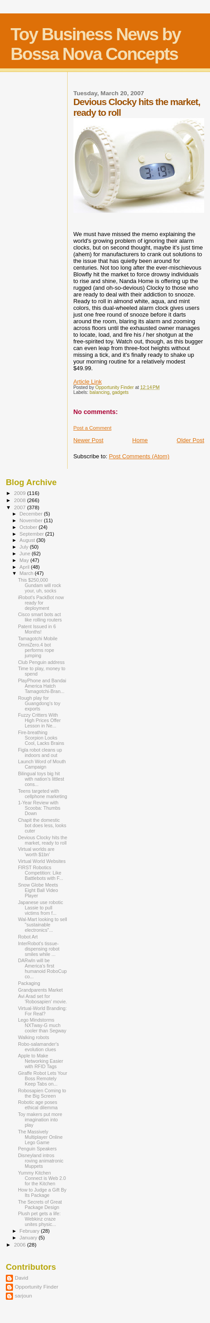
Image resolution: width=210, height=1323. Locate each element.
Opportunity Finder (36, 1286)
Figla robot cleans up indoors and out (40, 752)
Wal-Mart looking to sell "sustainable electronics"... (42, 925)
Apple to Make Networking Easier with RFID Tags (40, 1061)
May (25, 560)
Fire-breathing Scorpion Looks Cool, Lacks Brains (41, 738)
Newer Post (88, 440)
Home (140, 440)
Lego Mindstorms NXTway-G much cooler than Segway (42, 1025)
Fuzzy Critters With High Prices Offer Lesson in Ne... (39, 720)
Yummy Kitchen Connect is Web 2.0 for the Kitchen (42, 1178)
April (25, 567)
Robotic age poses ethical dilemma (38, 1104)
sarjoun (23, 1295)
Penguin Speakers (37, 1148)
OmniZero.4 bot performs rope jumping (36, 650)
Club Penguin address (41, 662)
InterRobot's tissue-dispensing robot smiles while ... (39, 949)
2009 (20, 493)
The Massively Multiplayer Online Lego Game (40, 1137)
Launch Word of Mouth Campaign (42, 764)
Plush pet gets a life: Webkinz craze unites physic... (39, 1219)
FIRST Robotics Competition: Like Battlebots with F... (40, 873)
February (30, 1231)
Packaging (29, 983)
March (27, 573)
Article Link (87, 381)
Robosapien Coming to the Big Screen (42, 1093)
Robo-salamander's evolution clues (38, 1046)
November (32, 520)
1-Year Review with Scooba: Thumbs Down (39, 808)
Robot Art (28, 936)
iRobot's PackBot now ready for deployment (41, 603)
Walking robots (33, 1037)
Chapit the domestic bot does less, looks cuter (42, 825)
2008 (20, 500)
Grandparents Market (40, 990)
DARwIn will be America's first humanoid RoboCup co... (42, 968)
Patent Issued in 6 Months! (37, 629)
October (29, 527)
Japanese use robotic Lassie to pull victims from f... (40, 908)
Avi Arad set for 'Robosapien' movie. (42, 998)
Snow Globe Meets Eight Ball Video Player (38, 890)
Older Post (190, 440)
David (21, 1278)
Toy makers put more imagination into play (40, 1120)
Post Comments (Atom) (139, 456)
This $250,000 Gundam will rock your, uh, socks (39, 585)
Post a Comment (92, 428)
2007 (20, 507)
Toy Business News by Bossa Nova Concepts (95, 44)
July (25, 546)
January (29, 1237)
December (32, 513)
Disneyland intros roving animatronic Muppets (40, 1161)
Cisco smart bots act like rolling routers (40, 617)
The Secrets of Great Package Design (40, 1204)
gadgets (120, 392)
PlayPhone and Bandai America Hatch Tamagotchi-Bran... (42, 686)
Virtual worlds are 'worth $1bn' (36, 851)
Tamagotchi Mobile (37, 638)
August (28, 540)
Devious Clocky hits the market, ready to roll (42, 840)
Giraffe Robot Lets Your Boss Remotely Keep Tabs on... (42, 1078)
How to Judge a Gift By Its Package (42, 1192)
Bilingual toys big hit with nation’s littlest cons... (41, 779)
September (33, 534)
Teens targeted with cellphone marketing (42, 793)
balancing (100, 392)
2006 (20, 1244)
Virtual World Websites (41, 861)
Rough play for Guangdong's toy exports (39, 703)
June (26, 553)
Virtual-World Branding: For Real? (42, 1011)
